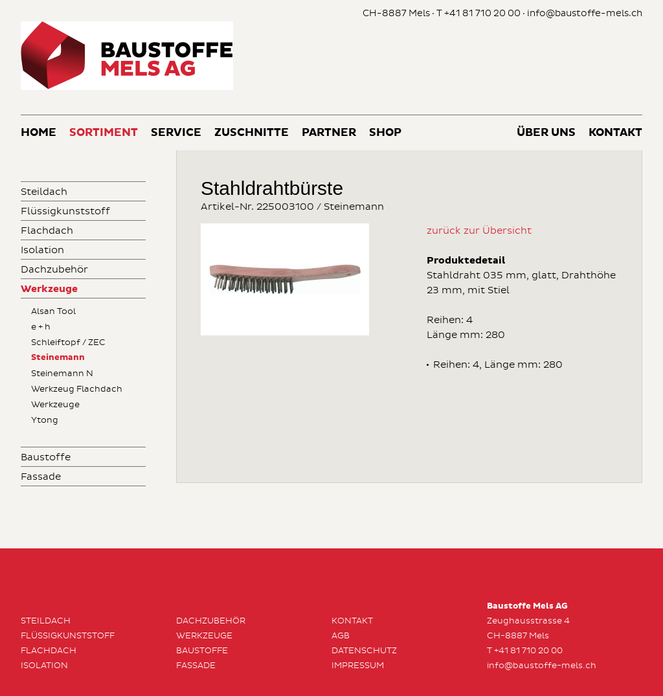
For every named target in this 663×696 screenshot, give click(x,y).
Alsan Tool (53, 311)
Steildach (44, 192)
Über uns (546, 133)
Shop (385, 133)
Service (176, 133)
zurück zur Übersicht (479, 231)
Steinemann (58, 358)
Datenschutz (364, 650)
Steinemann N (62, 373)
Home (38, 133)
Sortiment (103, 133)
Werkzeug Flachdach (76, 389)
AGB (341, 636)
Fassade (41, 477)
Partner (329, 133)
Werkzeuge (49, 289)
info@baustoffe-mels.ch (584, 13)
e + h (41, 327)
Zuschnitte (251, 133)
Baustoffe (46, 457)
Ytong (44, 420)
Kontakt (615, 133)
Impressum (358, 665)
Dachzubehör (54, 270)
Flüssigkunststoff (65, 211)
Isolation (42, 250)
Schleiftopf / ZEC (68, 342)
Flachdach (47, 231)
